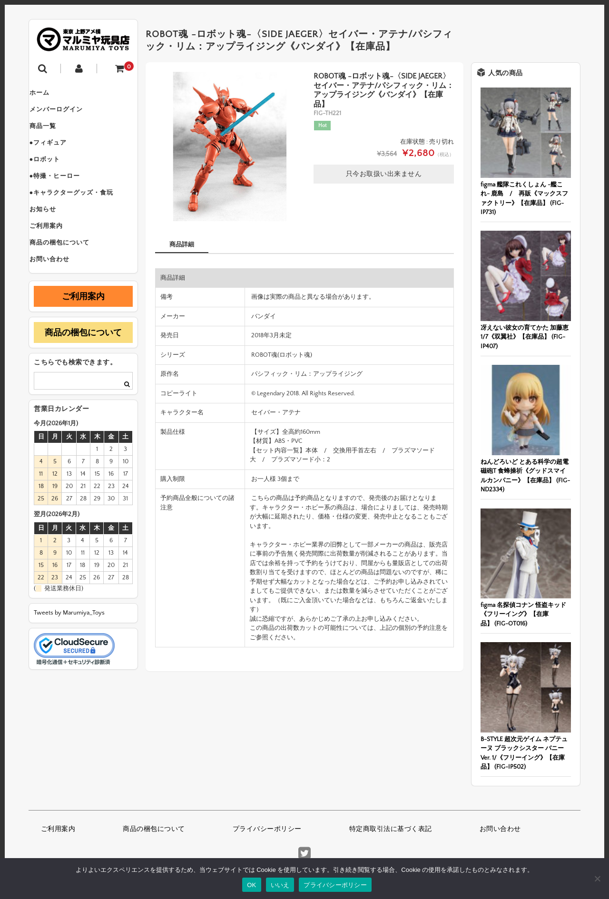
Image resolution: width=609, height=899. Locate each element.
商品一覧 (52, 134)
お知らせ (52, 234)
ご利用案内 (55, 254)
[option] (229, 146)
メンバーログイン (65, 114)
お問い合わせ (59, 294)
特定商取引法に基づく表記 (390, 829)
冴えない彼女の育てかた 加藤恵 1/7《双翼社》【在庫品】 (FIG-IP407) (525, 337)
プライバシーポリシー (267, 829)
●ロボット (54, 174)
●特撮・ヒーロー (64, 194)
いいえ (280, 885)
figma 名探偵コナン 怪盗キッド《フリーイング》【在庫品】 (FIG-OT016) (523, 614)
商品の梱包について (68, 274)
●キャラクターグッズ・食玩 (81, 214)
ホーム (49, 94)
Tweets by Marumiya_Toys (69, 648)
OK (251, 885)
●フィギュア (57, 154)
